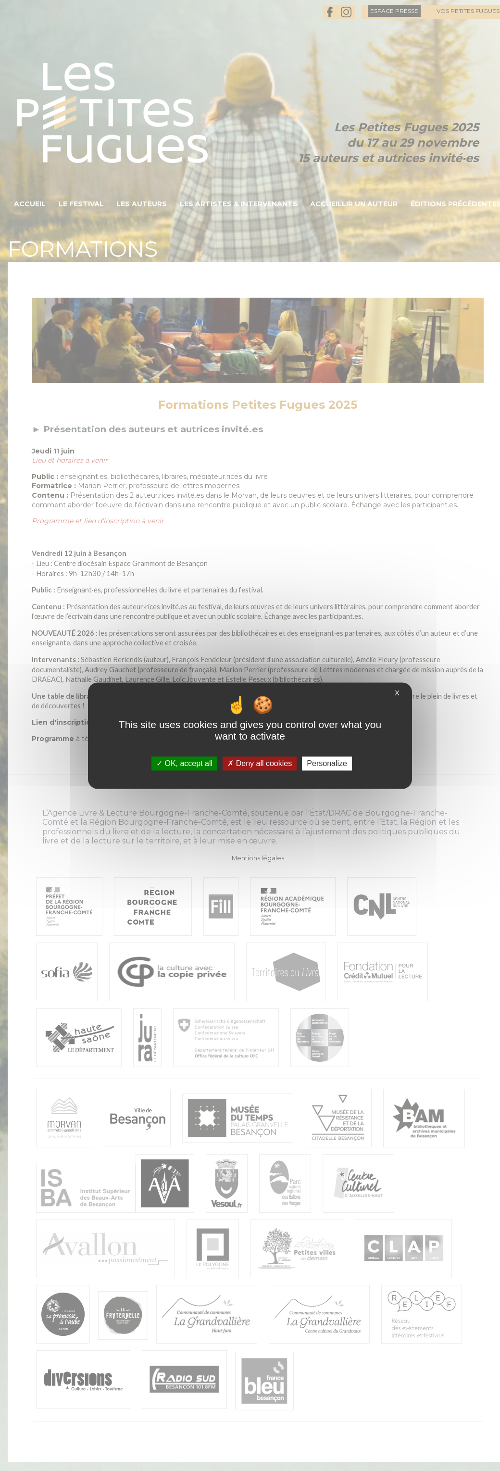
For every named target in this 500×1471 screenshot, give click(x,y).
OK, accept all (184, 763)
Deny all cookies (259, 763)
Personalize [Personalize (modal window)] (327, 763)
